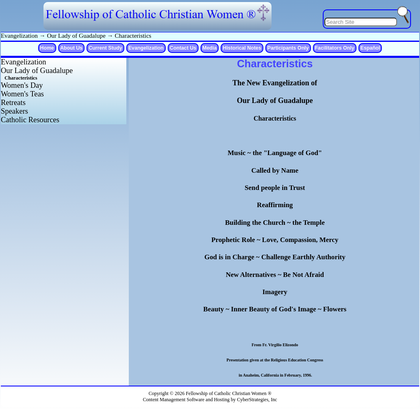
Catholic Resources (30, 120)
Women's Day (22, 85)
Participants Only (288, 48)
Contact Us (183, 48)
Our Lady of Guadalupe (76, 35)
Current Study (105, 48)
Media (210, 48)
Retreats (13, 102)
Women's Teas (22, 94)
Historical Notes (242, 48)
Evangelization (19, 35)
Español (370, 48)
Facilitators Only (334, 48)
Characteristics (133, 35)
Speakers (14, 111)
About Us (71, 48)
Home (47, 48)
